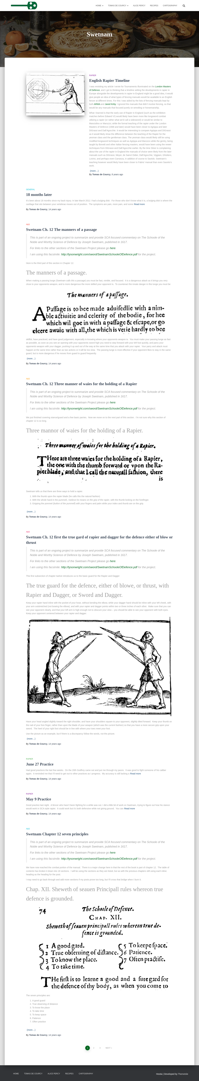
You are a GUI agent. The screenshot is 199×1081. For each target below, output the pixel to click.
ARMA (97, 104)
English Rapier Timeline (109, 80)
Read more (139, 204)
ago (117, 174)
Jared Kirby (110, 104)
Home (99, 6)
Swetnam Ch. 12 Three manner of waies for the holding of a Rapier (81, 384)
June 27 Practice (39, 764)
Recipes (154, 6)
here (113, 248)
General (30, 189)
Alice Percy (139, 6)
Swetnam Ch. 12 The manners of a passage (61, 229)
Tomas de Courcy (118, 6)
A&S (28, 224)
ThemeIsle (183, 1074)
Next (108, 1048)
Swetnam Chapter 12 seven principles (57, 834)
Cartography (170, 6)
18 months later (39, 195)
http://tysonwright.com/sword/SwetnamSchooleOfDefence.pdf (99, 254)
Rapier (92, 75)
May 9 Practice (38, 799)
